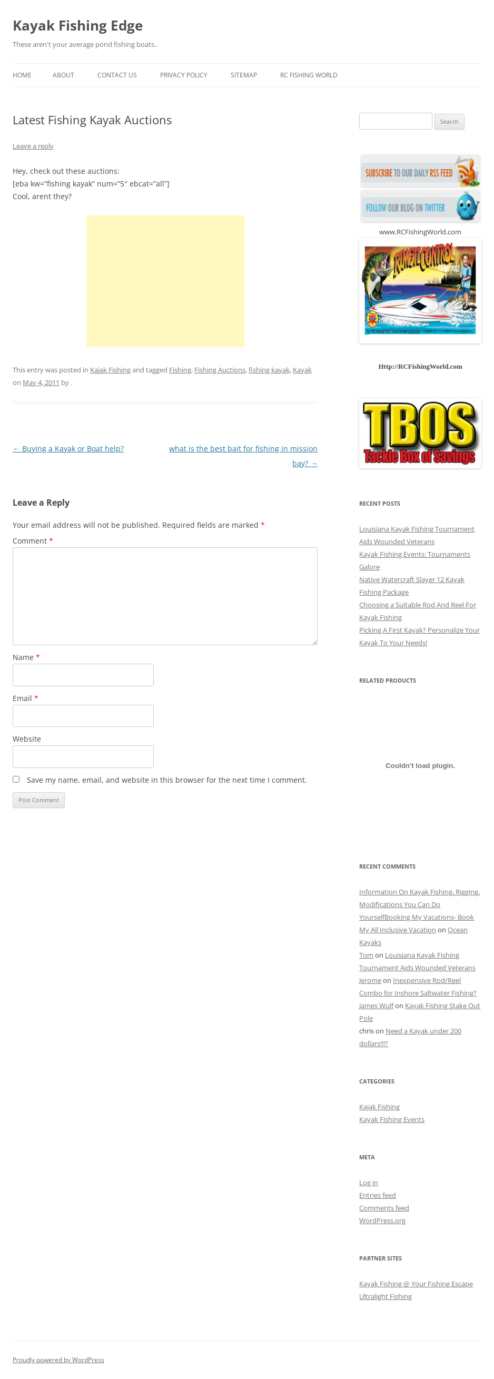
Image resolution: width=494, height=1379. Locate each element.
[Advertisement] (165, 281)
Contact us (117, 75)
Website (27, 739)
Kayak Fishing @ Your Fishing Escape (416, 1283)
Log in (368, 1182)
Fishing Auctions (219, 370)
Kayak (302, 370)
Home (22, 75)
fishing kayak (269, 370)
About (63, 75)
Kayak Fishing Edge (78, 25)
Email (25, 698)
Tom (366, 955)
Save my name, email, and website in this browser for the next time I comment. (167, 780)
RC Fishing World (309, 75)
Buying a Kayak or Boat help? (68, 449)
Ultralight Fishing (385, 1296)
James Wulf (376, 1005)
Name (26, 657)
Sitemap (244, 75)
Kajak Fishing (110, 370)
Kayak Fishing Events (391, 1119)
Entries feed (377, 1195)
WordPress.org (382, 1220)
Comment (33, 541)
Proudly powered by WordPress (58, 1359)
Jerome (370, 980)
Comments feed (384, 1208)
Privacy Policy (184, 75)
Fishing (180, 370)
